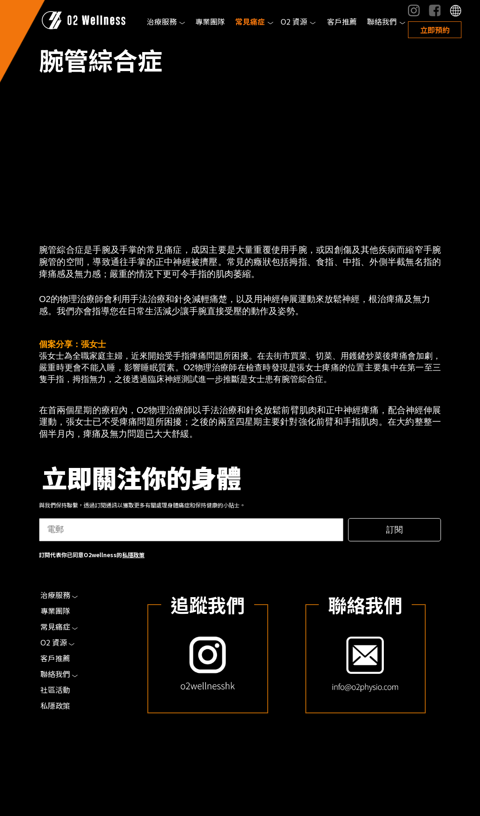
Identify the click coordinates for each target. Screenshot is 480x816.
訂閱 (394, 529)
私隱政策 (133, 555)
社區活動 (55, 689)
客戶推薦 (342, 21)
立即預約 (435, 29)
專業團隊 (210, 21)
